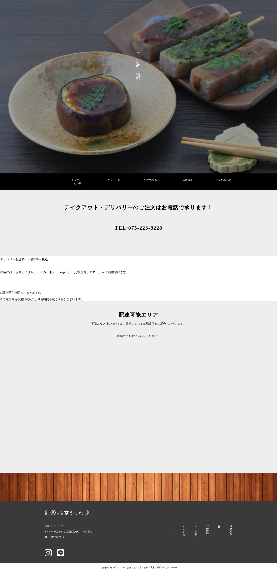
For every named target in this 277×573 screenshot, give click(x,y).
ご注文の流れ (151, 180)
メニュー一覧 (112, 180)
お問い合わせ (223, 180)
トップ (75, 180)
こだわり (76, 183)
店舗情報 (188, 180)
